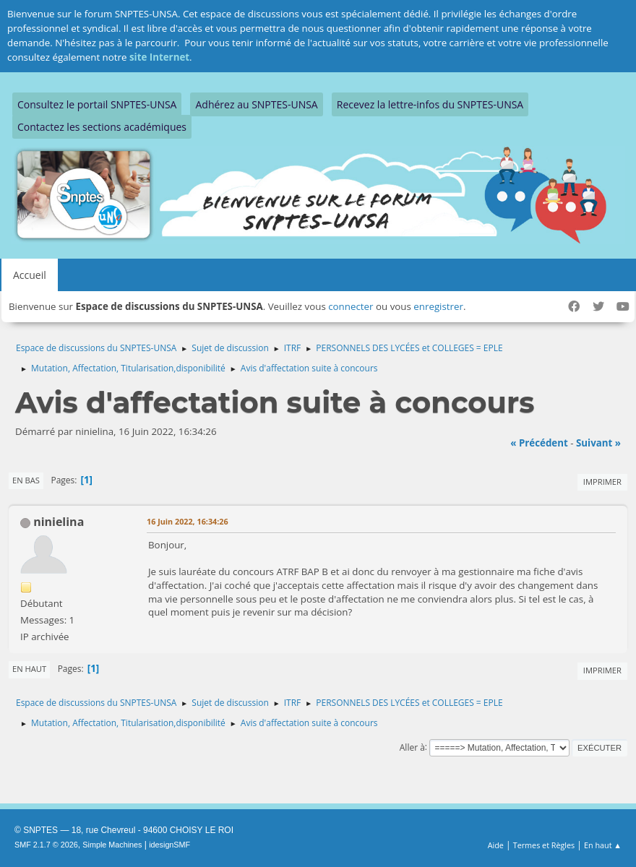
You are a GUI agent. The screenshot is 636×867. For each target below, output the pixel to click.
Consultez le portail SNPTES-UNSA (96, 104)
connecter (350, 306)
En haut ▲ (603, 845)
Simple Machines (112, 844)
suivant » (598, 442)
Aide (496, 845)
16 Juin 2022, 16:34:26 (187, 521)
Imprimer (602, 481)
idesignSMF (169, 844)
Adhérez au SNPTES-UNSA (256, 104)
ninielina (58, 522)
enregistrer (438, 306)
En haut (29, 668)
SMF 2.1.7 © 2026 (46, 844)
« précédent (539, 442)
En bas (26, 480)
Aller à (412, 747)
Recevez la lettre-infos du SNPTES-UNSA (430, 104)
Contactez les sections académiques (101, 127)
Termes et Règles (544, 845)
